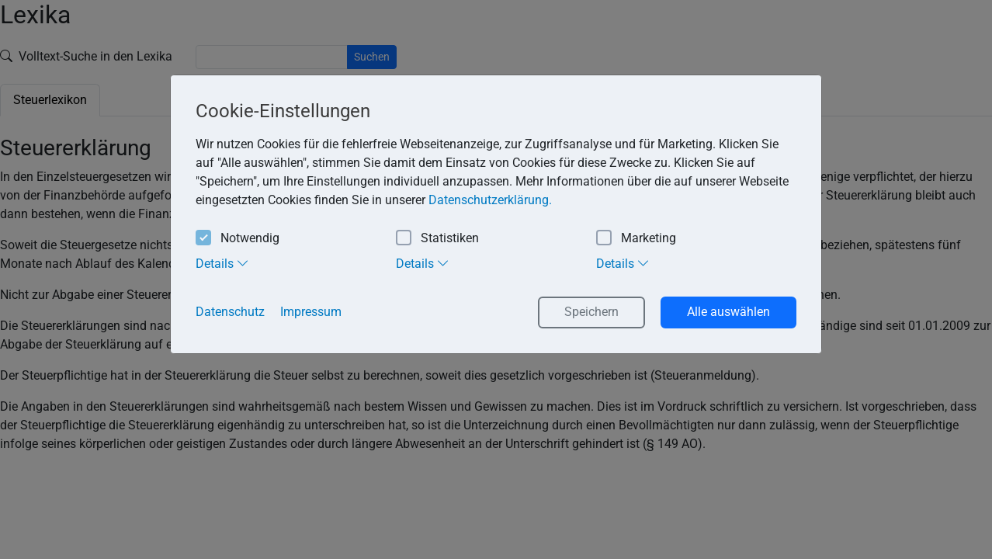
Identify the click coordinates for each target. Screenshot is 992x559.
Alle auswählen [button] (728, 311)
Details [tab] (222, 263)
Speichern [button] (591, 311)
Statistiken (437, 239)
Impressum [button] (311, 311)
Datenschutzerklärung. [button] (490, 200)
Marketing (636, 239)
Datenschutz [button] (230, 311)
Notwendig (237, 239)
